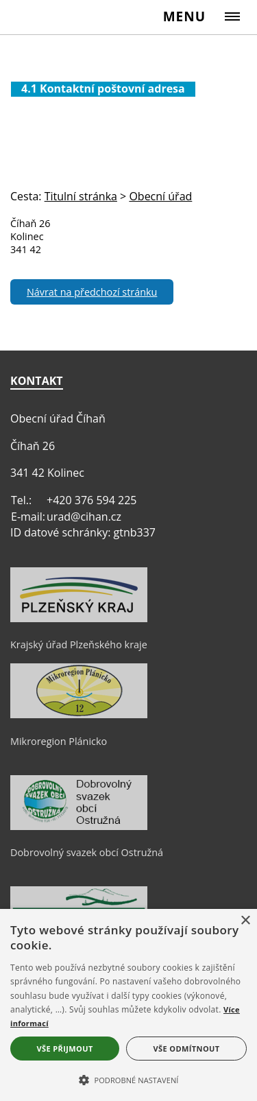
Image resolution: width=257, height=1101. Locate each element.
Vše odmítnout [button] (187, 1048)
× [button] (245, 921)
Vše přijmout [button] (64, 1048)
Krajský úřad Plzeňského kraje (78, 644)
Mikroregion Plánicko (58, 741)
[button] (128, 1079)
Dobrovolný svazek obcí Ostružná (86, 852)
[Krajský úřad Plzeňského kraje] (78, 618)
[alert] (128, 1005)
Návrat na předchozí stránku (92, 291)
